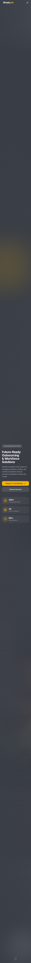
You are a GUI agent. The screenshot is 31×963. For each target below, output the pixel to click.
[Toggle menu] (27, 2)
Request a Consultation (15, 483)
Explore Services (15, 489)
